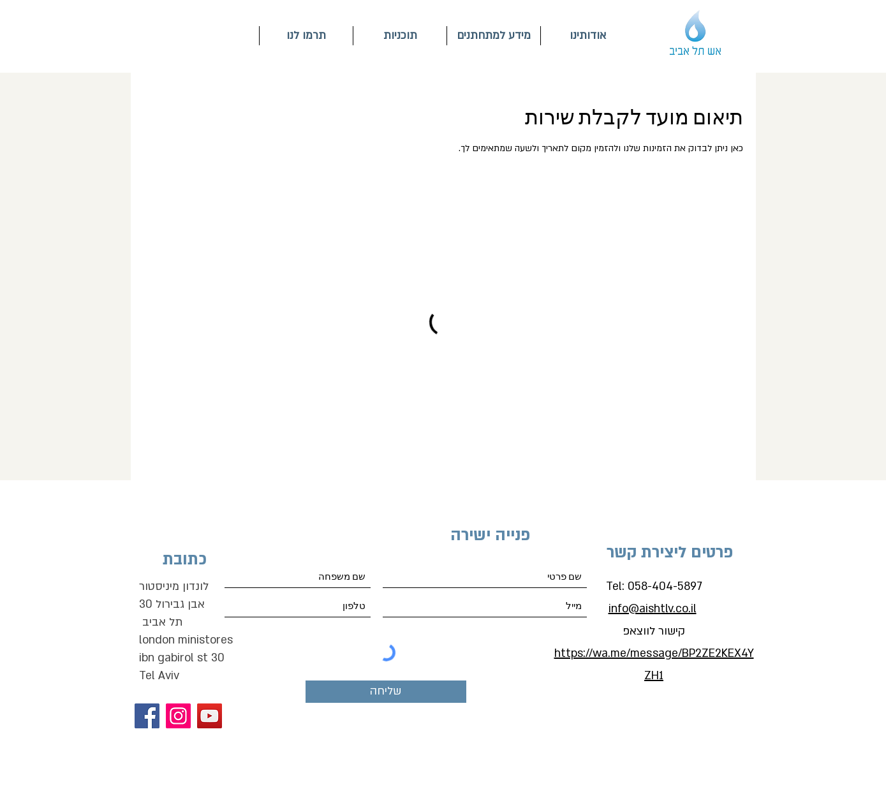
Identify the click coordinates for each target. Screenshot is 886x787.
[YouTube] (209, 715)
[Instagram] (178, 715)
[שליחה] (386, 691)
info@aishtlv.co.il (653, 608)
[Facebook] (147, 715)
